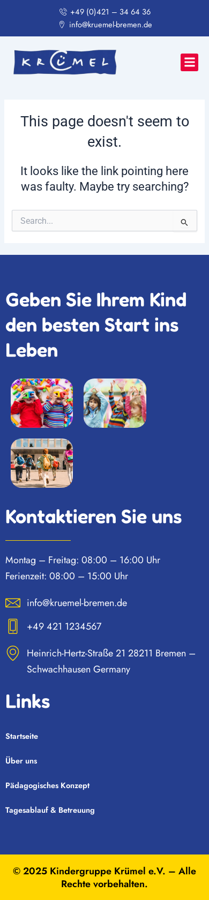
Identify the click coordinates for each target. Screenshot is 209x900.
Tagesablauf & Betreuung (50, 809)
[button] (189, 62)
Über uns (21, 760)
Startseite (21, 736)
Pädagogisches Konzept (47, 785)
